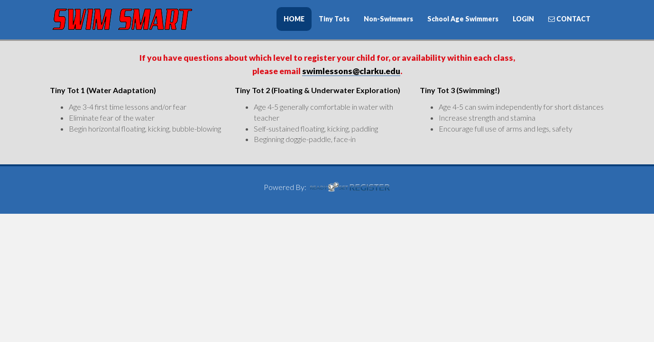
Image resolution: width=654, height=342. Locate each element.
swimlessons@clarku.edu (351, 71)
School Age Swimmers (462, 19)
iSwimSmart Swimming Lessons (121, 19)
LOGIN (523, 19)
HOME (294, 19)
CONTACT (569, 19)
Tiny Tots (334, 19)
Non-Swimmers (388, 19)
